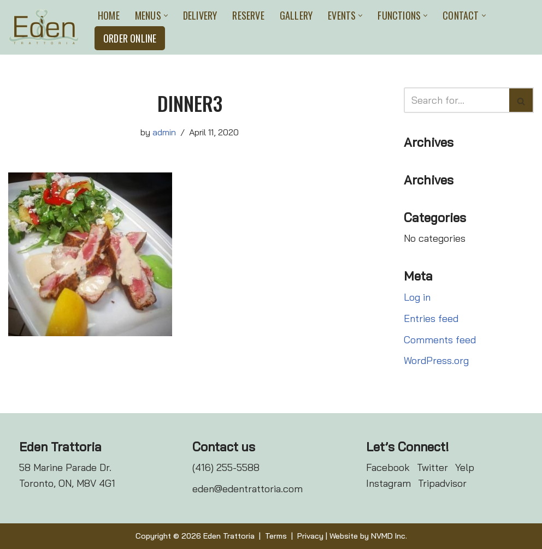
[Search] (456, 100)
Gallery (296, 15)
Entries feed (431, 318)
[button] (166, 15)
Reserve (248, 15)
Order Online (129, 38)
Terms (276, 536)
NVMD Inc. (389, 536)
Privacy (310, 536)
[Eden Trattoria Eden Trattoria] (43, 27)
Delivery (200, 15)
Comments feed (440, 339)
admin (164, 132)
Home (109, 15)
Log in (417, 297)
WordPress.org (436, 360)
